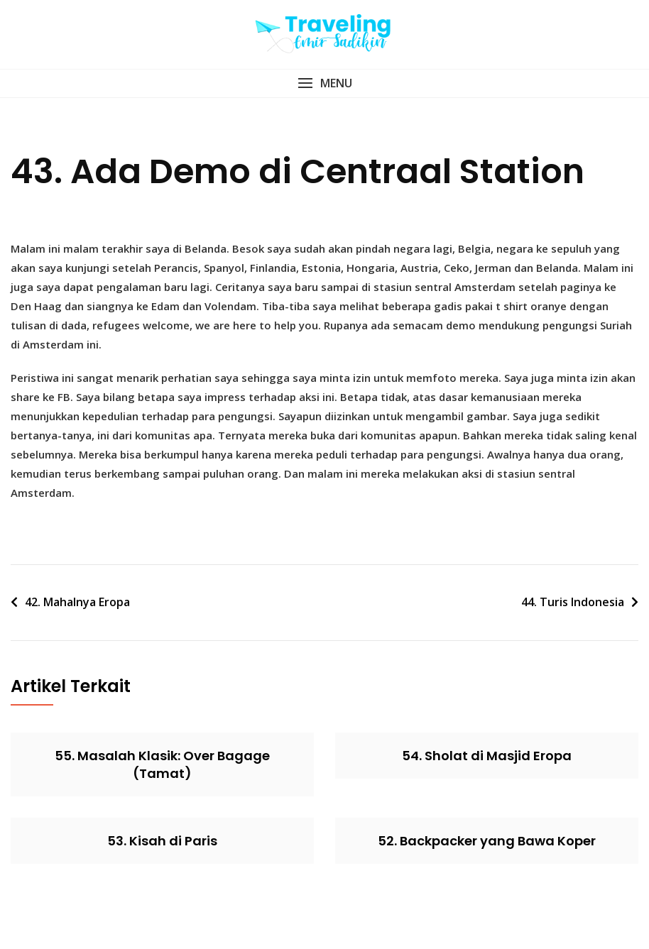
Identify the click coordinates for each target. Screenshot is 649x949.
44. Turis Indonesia (572, 602)
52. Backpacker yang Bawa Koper (487, 841)
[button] (324, 83)
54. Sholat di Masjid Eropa (487, 755)
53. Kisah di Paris (162, 841)
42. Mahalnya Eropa (77, 602)
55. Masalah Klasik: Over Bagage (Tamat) (162, 764)
